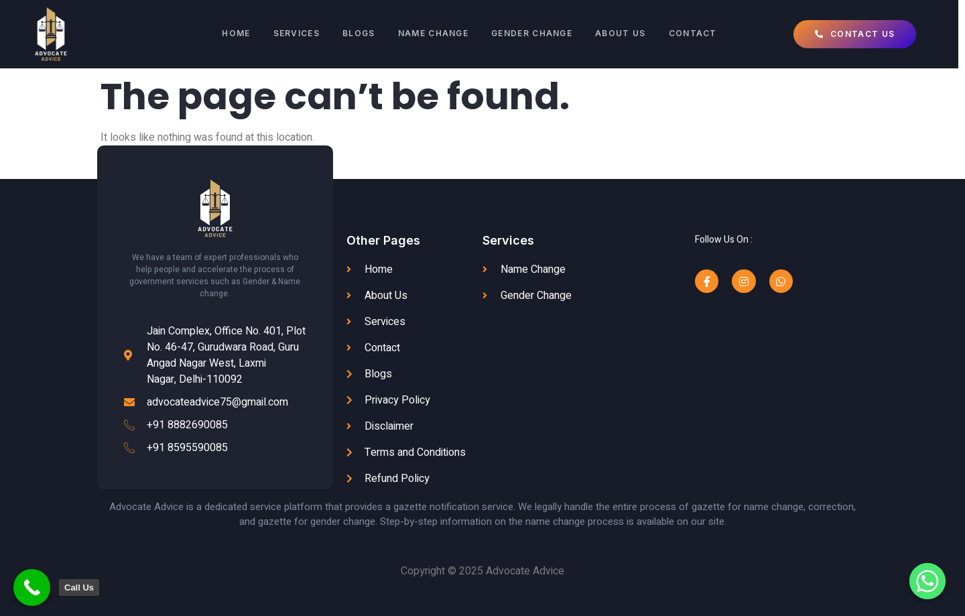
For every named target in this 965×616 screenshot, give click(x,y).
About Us (624, 34)
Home (233, 34)
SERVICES (294, 34)
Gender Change (534, 34)
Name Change (434, 34)
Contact (697, 34)
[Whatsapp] (927, 581)
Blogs (358, 34)
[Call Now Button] (31, 587)
